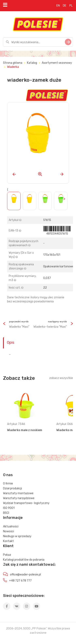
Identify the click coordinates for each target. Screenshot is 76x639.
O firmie (8, 483)
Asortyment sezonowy (57, 63)
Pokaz (7, 555)
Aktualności (10, 526)
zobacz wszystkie (61, 378)
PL (71, 5)
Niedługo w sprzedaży (17, 536)
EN (58, 5)
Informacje (13, 517)
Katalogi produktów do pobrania (23, 559)
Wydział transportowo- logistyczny (26, 503)
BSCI (6, 513)
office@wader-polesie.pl (25, 574)
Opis (10, 342)
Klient (8, 546)
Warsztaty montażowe (18, 493)
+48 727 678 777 (20, 580)
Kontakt (8, 541)
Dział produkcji (12, 488)
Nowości (8, 531)
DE (64, 5)
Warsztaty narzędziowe (18, 498)
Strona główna (12, 63)
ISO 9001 (9, 508)
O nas (8, 475)
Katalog (32, 63)
